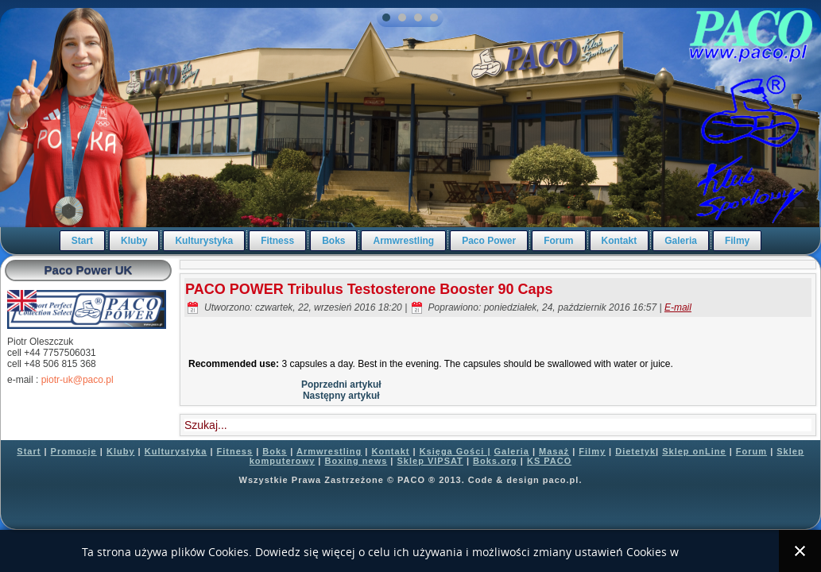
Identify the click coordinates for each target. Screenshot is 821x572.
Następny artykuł (341, 395)
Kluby (134, 240)
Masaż (554, 451)
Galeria (680, 240)
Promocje (74, 451)
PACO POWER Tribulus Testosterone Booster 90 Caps (368, 289)
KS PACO (549, 461)
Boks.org (495, 461)
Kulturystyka (204, 240)
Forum (558, 240)
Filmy (737, 240)
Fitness (277, 240)
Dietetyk (635, 451)
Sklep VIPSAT (430, 461)
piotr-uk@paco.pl (77, 379)
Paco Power (489, 240)
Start (82, 240)
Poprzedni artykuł (341, 384)
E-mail (677, 307)
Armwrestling (403, 240)
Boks (333, 240)
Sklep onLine (694, 451)
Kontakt (619, 240)
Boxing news (355, 461)
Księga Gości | (455, 451)
